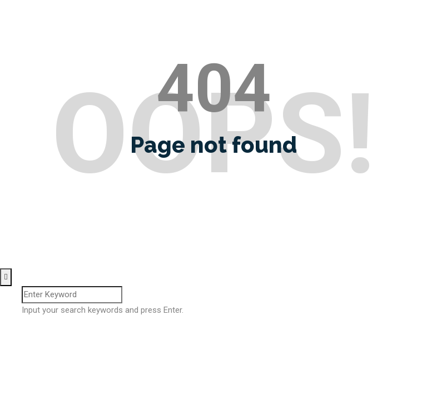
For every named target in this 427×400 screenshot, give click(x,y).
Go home (213, 200)
